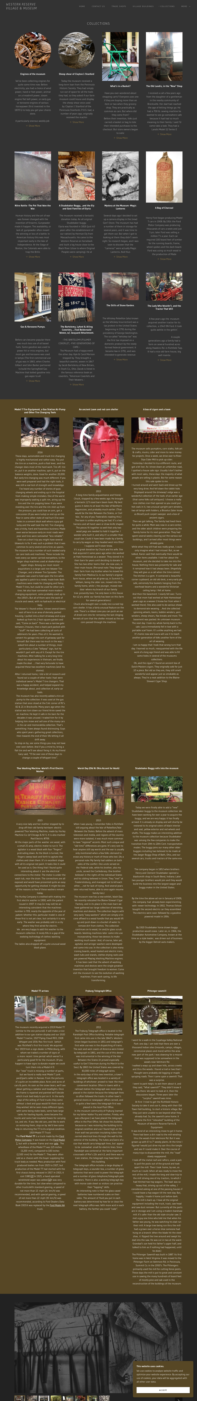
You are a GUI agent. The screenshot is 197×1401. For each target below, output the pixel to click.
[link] (21, 8)
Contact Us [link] (98, 6)
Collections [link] (167, 6)
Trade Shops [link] (119, 6)
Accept (163, 1390)
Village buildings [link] (143, 6)
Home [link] (82, 6)
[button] (185, 6)
